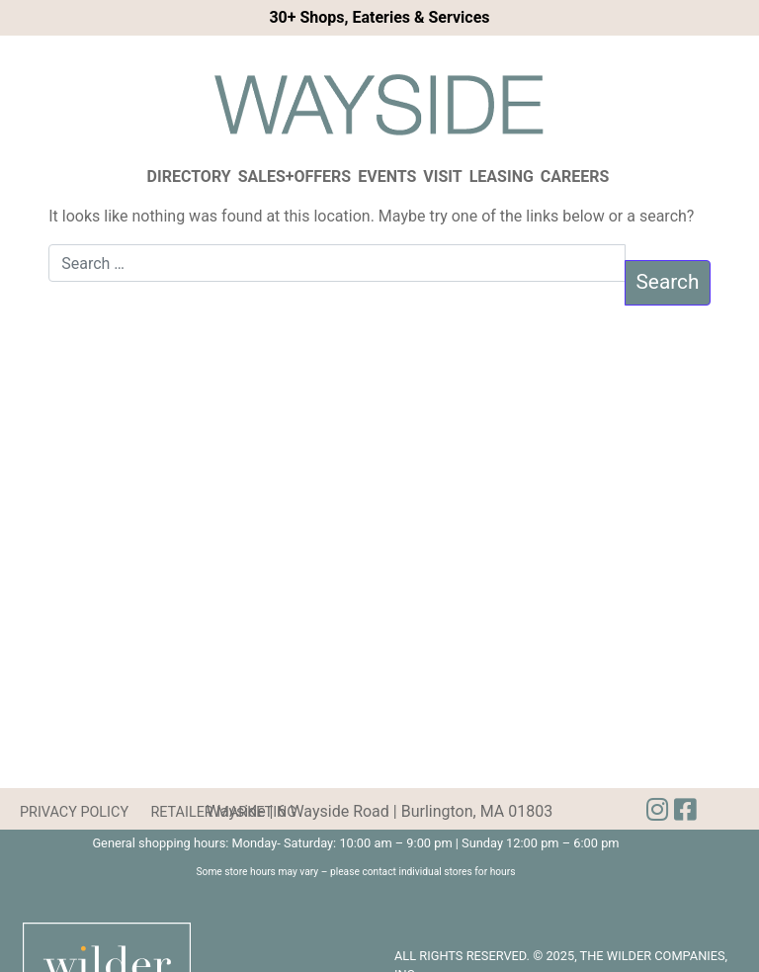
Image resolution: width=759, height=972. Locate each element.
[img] (685, 810)
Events (387, 176)
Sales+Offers (295, 176)
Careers (575, 176)
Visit (442, 176)
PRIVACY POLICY (74, 812)
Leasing (501, 176)
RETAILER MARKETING (223, 812)
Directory (189, 176)
